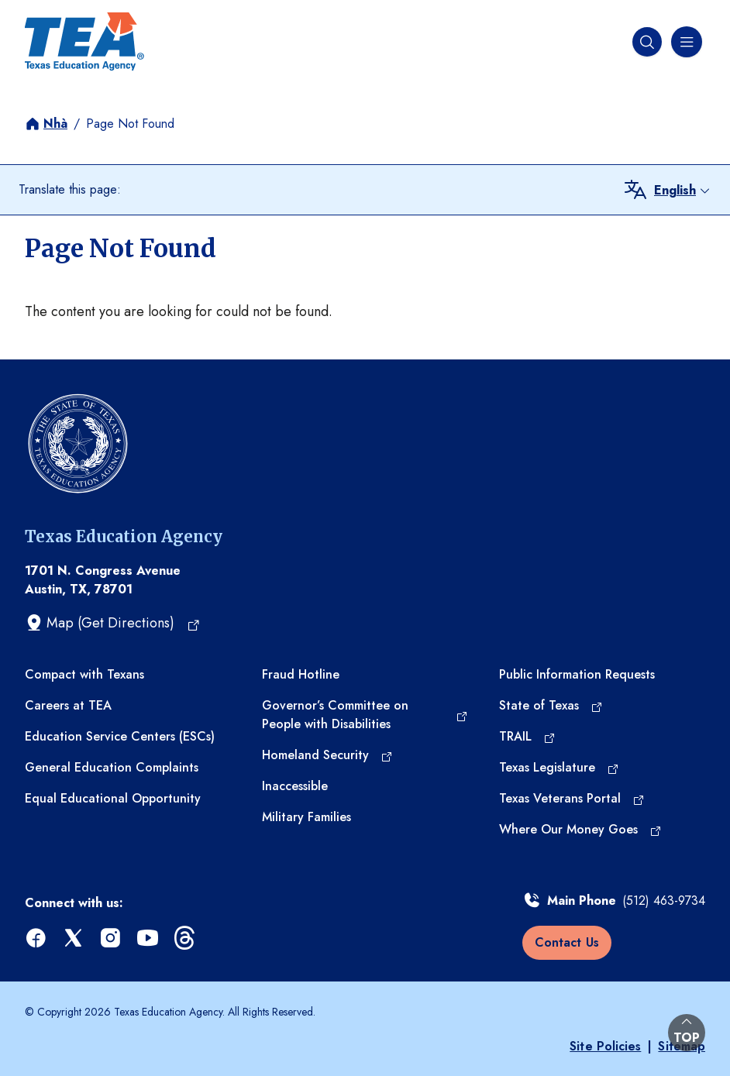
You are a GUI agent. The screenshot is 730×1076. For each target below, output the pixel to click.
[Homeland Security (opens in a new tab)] (327, 755)
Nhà (55, 123)
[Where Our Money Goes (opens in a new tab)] (580, 829)
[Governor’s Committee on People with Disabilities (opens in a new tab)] (365, 715)
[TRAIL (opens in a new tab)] (527, 736)
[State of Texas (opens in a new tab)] (551, 705)
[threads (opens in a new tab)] (186, 938)
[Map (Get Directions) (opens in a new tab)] (113, 622)
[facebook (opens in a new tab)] (37, 938)
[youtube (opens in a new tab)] (148, 938)
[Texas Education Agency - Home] (84, 41)
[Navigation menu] (685, 41)
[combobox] (682, 190)
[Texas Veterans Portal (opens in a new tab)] (572, 798)
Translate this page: (70, 189)
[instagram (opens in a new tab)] (111, 938)
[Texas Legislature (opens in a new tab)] (559, 767)
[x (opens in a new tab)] (74, 938)
